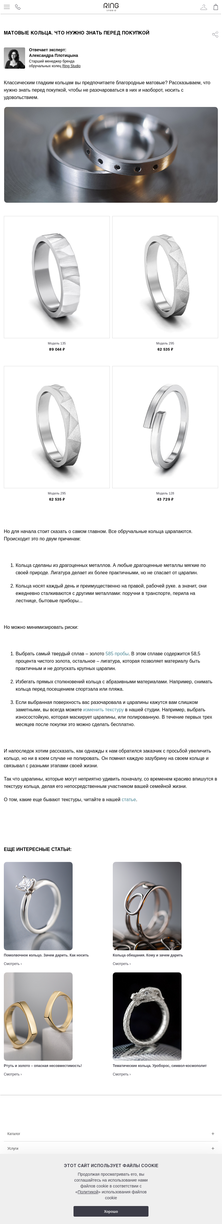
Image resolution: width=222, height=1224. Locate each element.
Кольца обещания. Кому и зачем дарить (148, 955)
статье (129, 799)
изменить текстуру (103, 709)
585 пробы (116, 653)
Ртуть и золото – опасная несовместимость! (43, 1066)
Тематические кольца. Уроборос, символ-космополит (160, 1066)
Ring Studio (71, 66)
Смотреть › (13, 964)
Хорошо (111, 1212)
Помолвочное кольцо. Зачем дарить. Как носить (46, 955)
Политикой (88, 1192)
